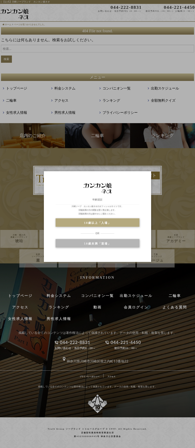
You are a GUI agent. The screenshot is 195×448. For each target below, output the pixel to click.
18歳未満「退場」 (97, 243)
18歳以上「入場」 (97, 222)
